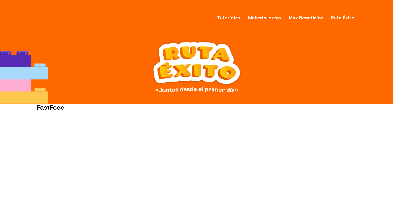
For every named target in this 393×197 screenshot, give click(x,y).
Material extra (264, 18)
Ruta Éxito (343, 18)
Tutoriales (228, 18)
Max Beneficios (306, 18)
